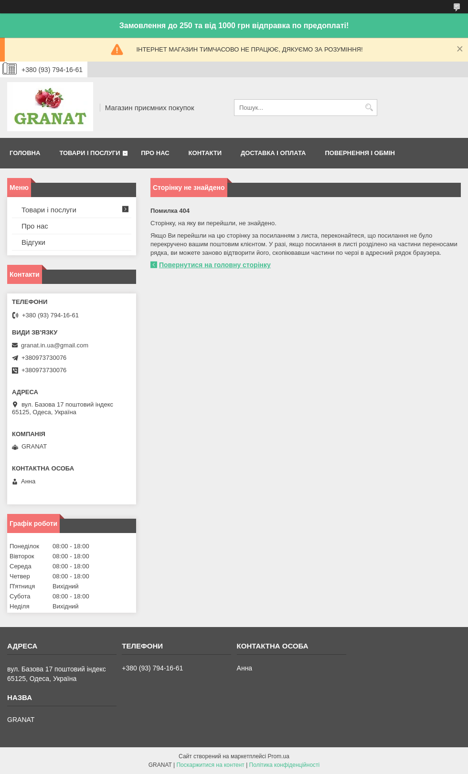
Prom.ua (278, 756)
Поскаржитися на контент (210, 765)
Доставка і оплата (273, 153)
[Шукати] (369, 107)
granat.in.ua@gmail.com (54, 345)
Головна (25, 153)
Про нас (155, 153)
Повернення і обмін (360, 153)
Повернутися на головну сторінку (215, 265)
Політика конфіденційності (284, 765)
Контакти (205, 153)
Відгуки (33, 242)
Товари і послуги (89, 153)
